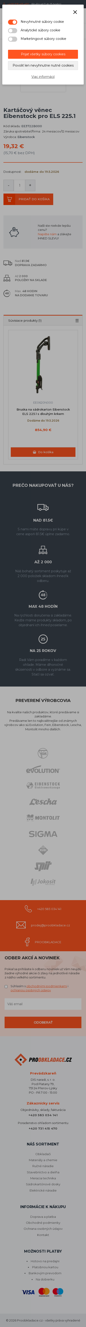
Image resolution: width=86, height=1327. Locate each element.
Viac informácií (43, 77)
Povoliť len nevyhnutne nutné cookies (43, 65)
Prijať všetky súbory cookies (43, 54)
